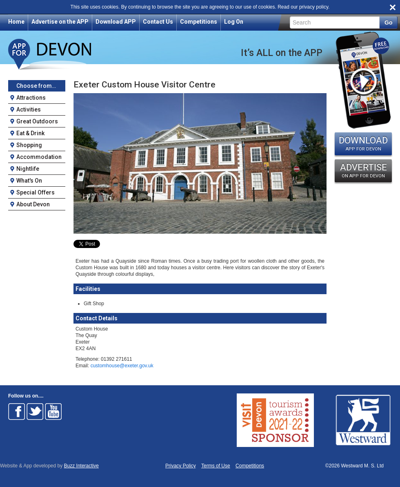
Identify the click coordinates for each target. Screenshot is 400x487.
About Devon (33, 204)
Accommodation (39, 157)
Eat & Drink (30, 133)
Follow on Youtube (53, 411)
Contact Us (158, 21)
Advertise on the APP (60, 21)
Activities (28, 109)
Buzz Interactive (81, 466)
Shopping (29, 145)
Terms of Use (215, 466)
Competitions (198, 21)
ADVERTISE (363, 170)
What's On (29, 180)
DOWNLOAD (363, 143)
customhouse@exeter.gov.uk (122, 366)
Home (16, 21)
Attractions (31, 97)
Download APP (116, 21)
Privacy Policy (180, 466)
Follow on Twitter (35, 411)
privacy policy (313, 7)
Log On (233, 21)
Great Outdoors (37, 121)
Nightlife (27, 168)
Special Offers (35, 192)
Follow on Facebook (16, 411)
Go (388, 22)
